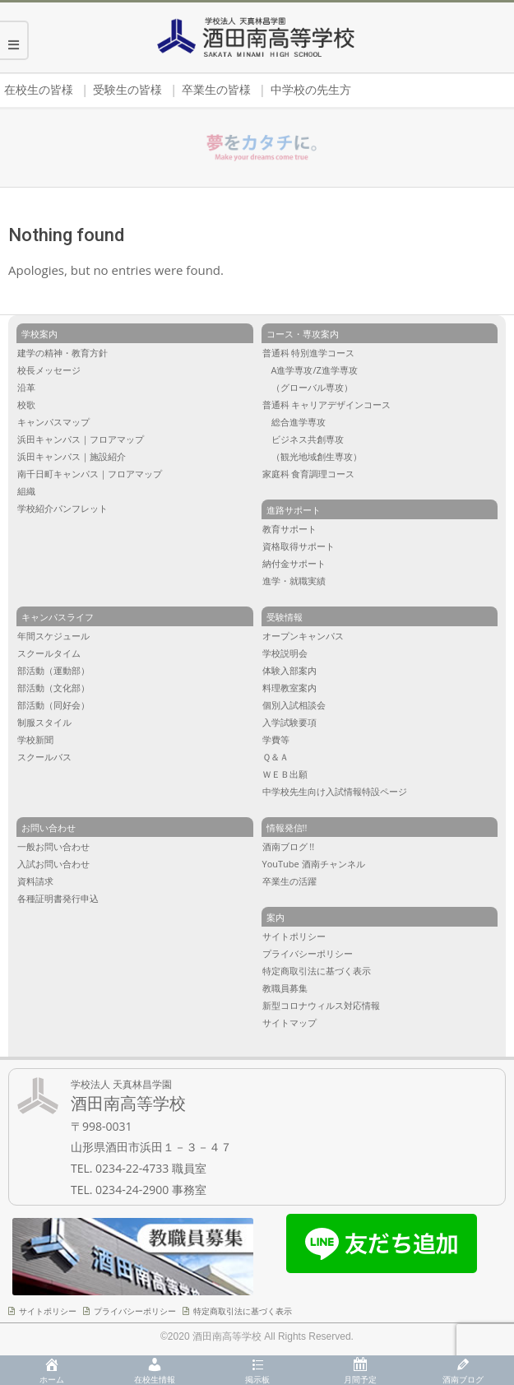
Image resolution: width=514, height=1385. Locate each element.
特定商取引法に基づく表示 (242, 1311)
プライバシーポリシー (135, 1311)
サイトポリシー (47, 1311)
